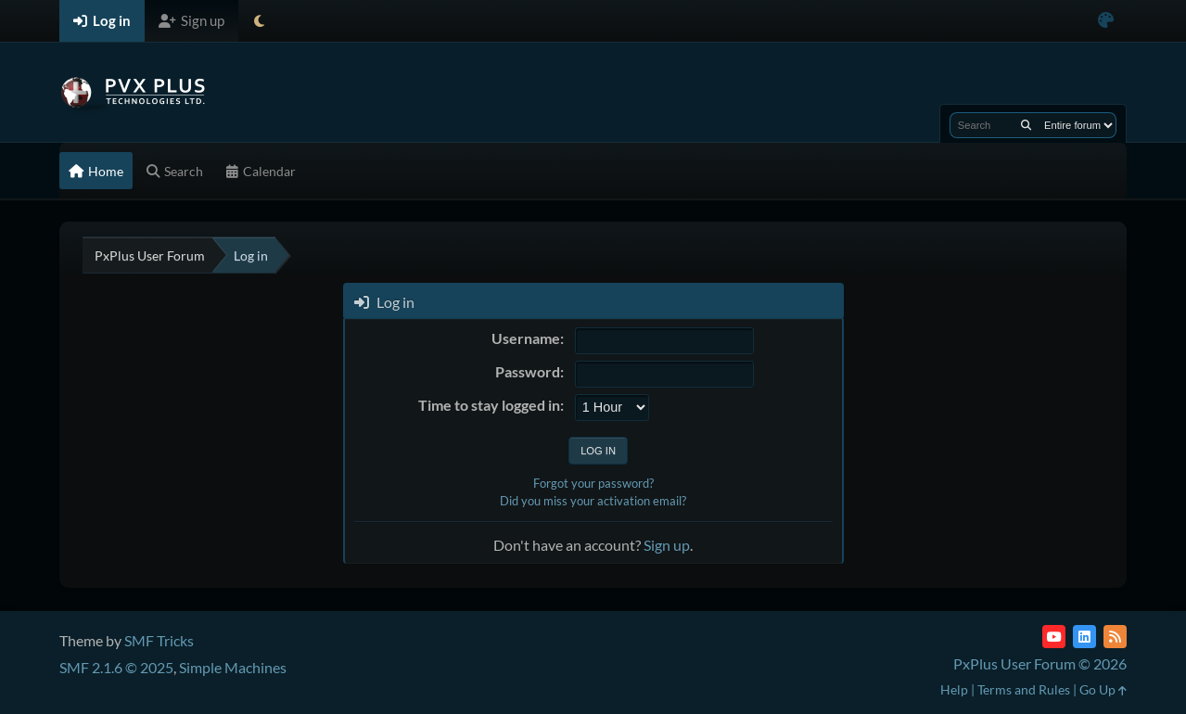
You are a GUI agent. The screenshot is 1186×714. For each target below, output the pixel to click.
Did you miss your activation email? (593, 500)
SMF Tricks (159, 640)
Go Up (1103, 689)
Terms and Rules (1023, 689)
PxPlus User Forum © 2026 (1040, 663)
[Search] (1026, 125)
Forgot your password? (593, 483)
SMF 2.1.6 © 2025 (116, 667)
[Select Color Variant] (1106, 21)
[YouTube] (1053, 636)
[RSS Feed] (1115, 636)
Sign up (667, 545)
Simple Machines (233, 667)
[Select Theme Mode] (259, 21)
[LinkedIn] (1084, 636)
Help (954, 689)
